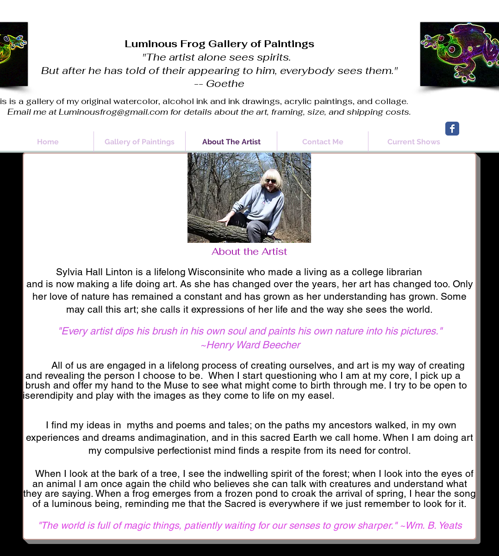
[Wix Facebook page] (452, 129)
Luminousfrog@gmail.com (113, 111)
